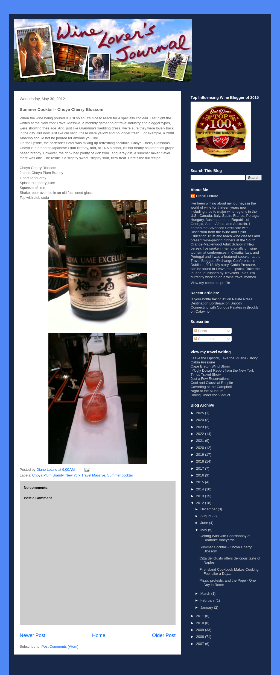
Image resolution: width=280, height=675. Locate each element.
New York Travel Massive (85, 475)
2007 (200, 644)
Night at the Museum (207, 391)
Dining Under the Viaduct (210, 395)
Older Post (164, 635)
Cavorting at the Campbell (211, 387)
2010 (200, 623)
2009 (200, 630)
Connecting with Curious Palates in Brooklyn (226, 307)
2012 (200, 503)
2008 (200, 637)
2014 (200, 489)
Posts (200, 331)
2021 (200, 441)
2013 (200, 496)
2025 (200, 413)
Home (99, 635)
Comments (204, 339)
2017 (200, 468)
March (205, 593)
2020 (200, 448)
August (206, 516)
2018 (200, 461)
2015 (200, 482)
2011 (200, 616)
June (204, 523)
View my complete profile (210, 283)
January (207, 607)
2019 (200, 454)
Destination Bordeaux (207, 303)
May (204, 530)
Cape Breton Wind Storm (210, 366)
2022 (200, 434)
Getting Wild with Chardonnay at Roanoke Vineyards (224, 538)
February (208, 600)
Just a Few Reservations (210, 379)
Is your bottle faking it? (208, 299)
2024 (200, 420)
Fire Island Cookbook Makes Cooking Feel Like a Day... (228, 571)
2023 (200, 427)
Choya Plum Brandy (48, 475)
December (209, 509)
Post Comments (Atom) (60, 646)
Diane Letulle (207, 196)
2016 (200, 475)
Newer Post (32, 635)
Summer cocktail (120, 475)
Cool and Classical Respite (212, 383)
